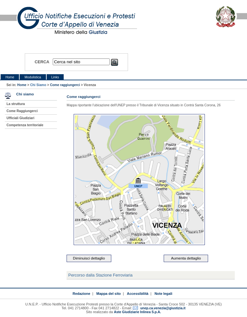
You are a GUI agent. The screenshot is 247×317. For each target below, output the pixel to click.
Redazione (81, 293)
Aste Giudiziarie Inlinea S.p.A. (137, 312)
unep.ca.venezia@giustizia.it (162, 308)
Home (9, 77)
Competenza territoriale (24, 125)
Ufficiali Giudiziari (20, 118)
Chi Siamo (38, 85)
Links (55, 77)
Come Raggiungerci (22, 111)
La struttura (15, 104)
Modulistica (32, 77)
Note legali (163, 293)
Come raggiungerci (65, 85)
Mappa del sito (108, 293)
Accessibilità (138, 293)
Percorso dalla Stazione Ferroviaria (100, 275)
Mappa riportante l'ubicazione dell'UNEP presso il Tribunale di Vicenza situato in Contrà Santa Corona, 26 (144, 105)
